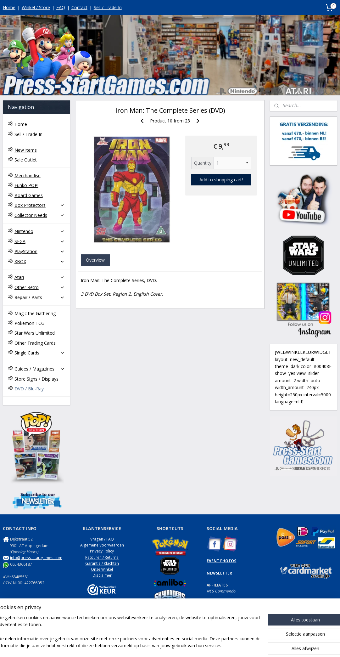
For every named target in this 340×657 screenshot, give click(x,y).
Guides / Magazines (39, 369)
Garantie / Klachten (102, 563)
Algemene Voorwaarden (102, 545)
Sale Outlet (25, 160)
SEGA (39, 241)
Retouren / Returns (102, 557)
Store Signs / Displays (36, 379)
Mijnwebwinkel (241, 645)
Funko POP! (26, 185)
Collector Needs (39, 215)
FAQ (60, 7)
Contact (79, 7)
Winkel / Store (36, 7)
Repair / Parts (39, 297)
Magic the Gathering (35, 313)
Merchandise (27, 175)
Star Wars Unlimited (34, 333)
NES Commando (221, 591)
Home (9, 7)
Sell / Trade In (108, 7)
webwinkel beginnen (186, 645)
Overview (95, 260)
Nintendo (39, 231)
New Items (25, 150)
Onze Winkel (102, 569)
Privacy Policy (102, 551)
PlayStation (39, 251)
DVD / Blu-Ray (29, 389)
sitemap (149, 645)
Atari (39, 277)
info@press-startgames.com (36, 557)
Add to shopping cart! (221, 180)
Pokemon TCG (29, 323)
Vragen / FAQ (102, 539)
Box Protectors (39, 205)
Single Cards (39, 353)
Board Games (28, 195)
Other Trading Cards (35, 343)
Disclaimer (102, 575)
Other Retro (39, 287)
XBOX (39, 261)
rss (162, 645)
